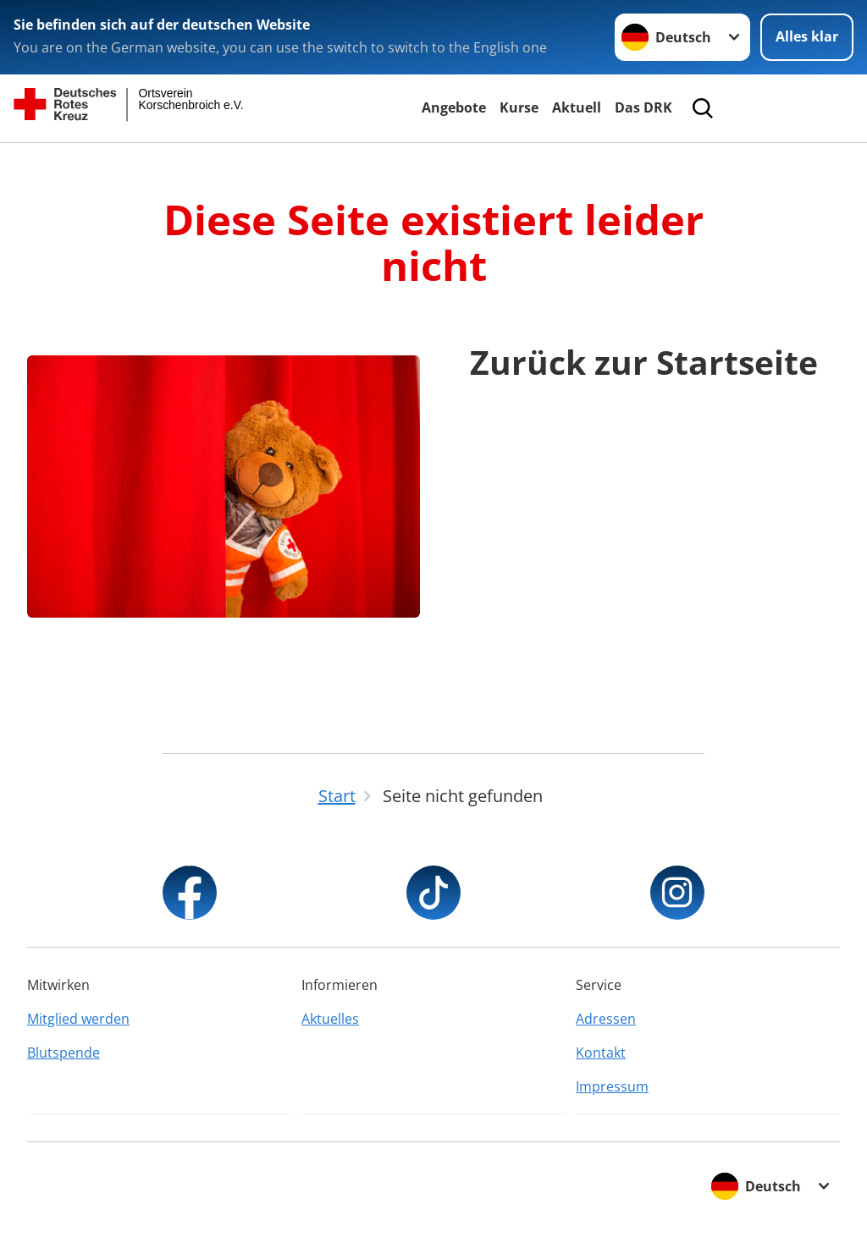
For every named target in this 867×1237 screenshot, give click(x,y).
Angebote (454, 107)
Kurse (519, 107)
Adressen (606, 1018)
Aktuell (576, 107)
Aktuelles (330, 1018)
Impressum (612, 1086)
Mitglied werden (78, 1018)
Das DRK (643, 107)
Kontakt (601, 1052)
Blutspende (63, 1052)
